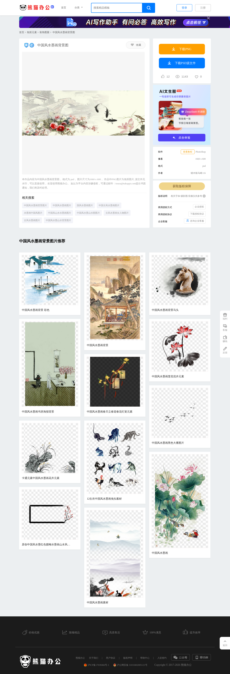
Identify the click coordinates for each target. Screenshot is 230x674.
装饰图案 (44, 32)
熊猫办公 (80, 658)
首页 (63, 7)
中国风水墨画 (160, 552)
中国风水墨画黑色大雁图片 (168, 442)
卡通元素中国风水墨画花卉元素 (40, 478)
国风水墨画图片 (85, 205)
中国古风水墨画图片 (109, 205)
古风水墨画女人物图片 (117, 213)
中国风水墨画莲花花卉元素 (168, 376)
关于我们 (93, 658)
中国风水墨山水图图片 (88, 213)
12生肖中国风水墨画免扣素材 (104, 498)
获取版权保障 (182, 186)
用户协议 (110, 658)
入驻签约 (162, 658)
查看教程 (187, 151)
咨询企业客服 (195, 220)
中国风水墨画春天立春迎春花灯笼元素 (109, 411)
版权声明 (127, 658)
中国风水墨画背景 (97, 345)
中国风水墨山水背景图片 (58, 220)
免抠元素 (32, 32)
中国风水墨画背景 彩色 (35, 310)
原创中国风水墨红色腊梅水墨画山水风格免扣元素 (47, 544)
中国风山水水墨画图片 (59, 213)
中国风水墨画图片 (62, 205)
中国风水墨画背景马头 (165, 310)
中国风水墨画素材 (97, 602)
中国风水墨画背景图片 (35, 205)
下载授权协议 (197, 213)
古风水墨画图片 (32, 220)
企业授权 (199, 206)
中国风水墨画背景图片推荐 (42, 241)
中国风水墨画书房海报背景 (38, 411)
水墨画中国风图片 (33, 213)
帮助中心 (145, 658)
